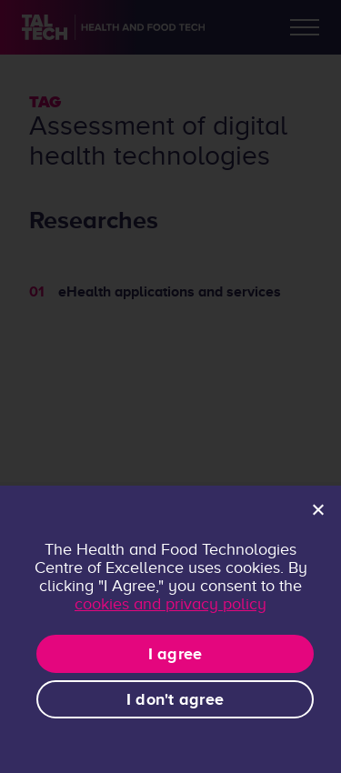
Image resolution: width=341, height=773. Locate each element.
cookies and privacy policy (170, 604)
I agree (175, 654)
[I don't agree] (317, 509)
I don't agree (175, 699)
